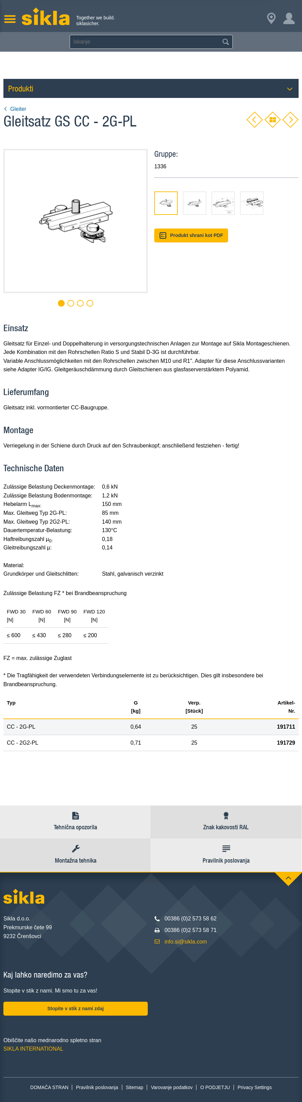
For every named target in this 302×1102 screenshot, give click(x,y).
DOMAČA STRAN (49, 1087)
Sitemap (134, 1087)
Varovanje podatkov (172, 1087)
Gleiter (14, 109)
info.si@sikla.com (185, 942)
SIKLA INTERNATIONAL (33, 1049)
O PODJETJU (215, 1087)
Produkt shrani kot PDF (191, 235)
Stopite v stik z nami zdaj (75, 1008)
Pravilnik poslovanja (97, 1087)
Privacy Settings (255, 1087)
